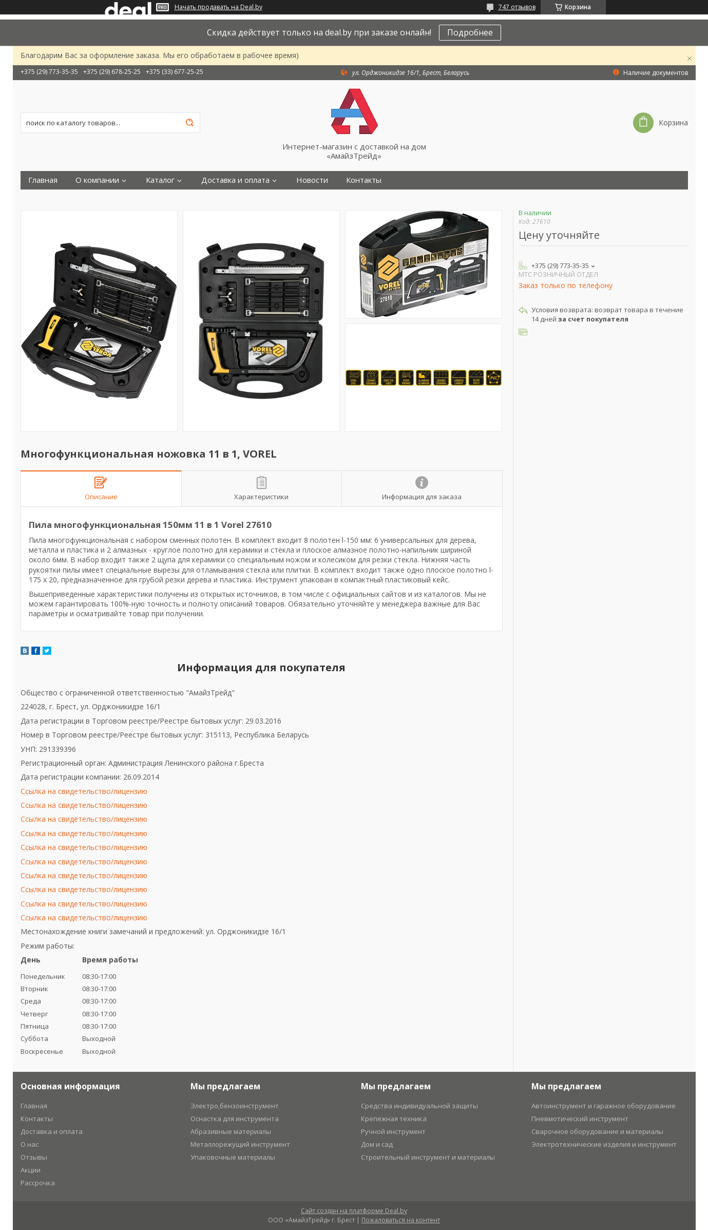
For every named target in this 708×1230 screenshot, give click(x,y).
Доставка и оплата (235, 180)
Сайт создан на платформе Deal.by (354, 1210)
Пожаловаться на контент (400, 1220)
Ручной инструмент (393, 1131)
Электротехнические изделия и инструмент (604, 1144)
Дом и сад (377, 1144)
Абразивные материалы (230, 1131)
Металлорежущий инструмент (240, 1144)
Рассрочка (38, 1182)
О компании (97, 180)
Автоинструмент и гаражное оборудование (603, 1105)
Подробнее (470, 32)
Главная (43, 180)
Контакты (363, 180)
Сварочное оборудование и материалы (597, 1131)
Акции (31, 1170)
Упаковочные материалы (232, 1157)
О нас (30, 1144)
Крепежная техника (394, 1118)
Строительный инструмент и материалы (428, 1157)
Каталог (160, 180)
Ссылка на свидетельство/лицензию (84, 791)
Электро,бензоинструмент (234, 1105)
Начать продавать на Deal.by (218, 7)
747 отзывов (517, 7)
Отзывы (34, 1157)
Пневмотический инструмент (579, 1118)
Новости (312, 180)
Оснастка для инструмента (234, 1118)
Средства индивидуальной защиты (419, 1105)
